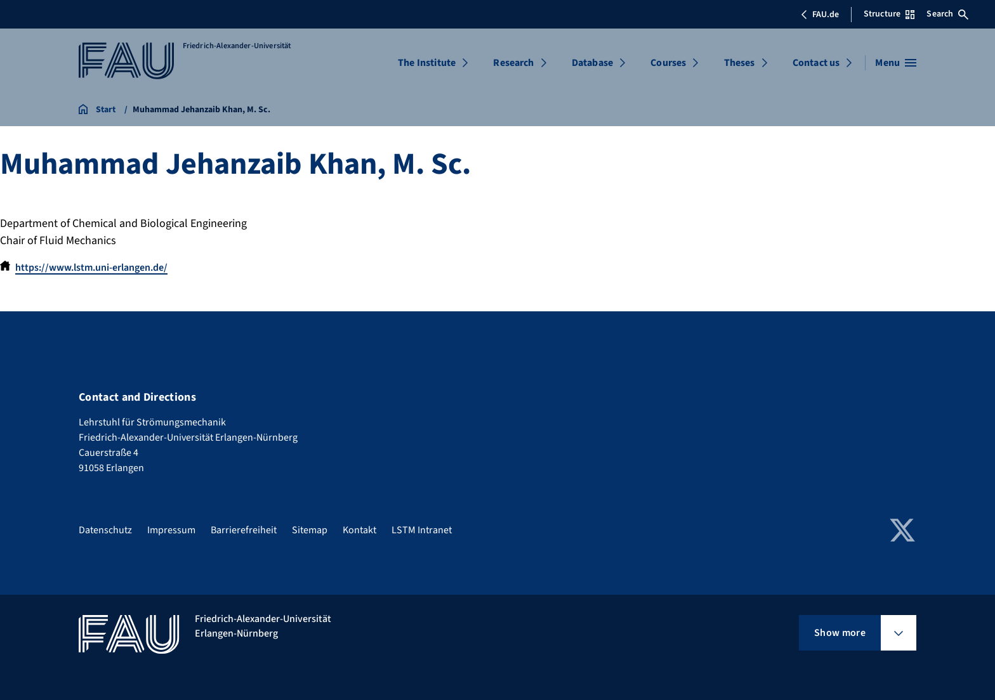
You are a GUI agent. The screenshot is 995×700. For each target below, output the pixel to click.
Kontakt (359, 530)
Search (947, 14)
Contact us (816, 63)
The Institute (427, 63)
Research (513, 63)
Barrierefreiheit (244, 530)
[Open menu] (895, 63)
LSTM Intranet (422, 530)
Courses (668, 63)
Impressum (171, 530)
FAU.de (820, 14)
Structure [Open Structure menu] (889, 14)
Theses (739, 63)
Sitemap (309, 530)
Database (592, 63)
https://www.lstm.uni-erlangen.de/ (91, 268)
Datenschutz (105, 530)
